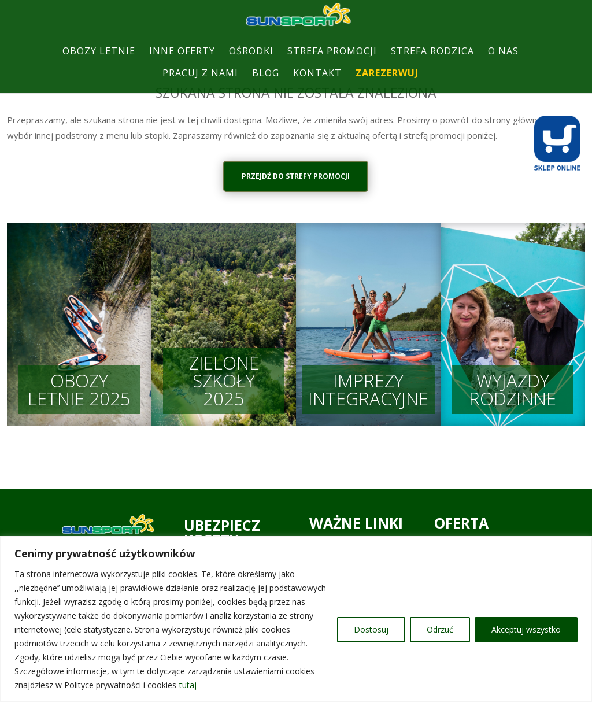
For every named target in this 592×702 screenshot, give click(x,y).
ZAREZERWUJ (387, 84)
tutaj (188, 684)
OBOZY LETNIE (98, 62)
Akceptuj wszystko (526, 629)
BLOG (265, 84)
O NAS (503, 62)
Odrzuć (440, 629)
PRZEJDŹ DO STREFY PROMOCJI (296, 176)
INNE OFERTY (182, 62)
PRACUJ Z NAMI (200, 84)
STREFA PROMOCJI (332, 62)
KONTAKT (317, 84)
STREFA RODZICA (432, 62)
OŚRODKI (251, 62)
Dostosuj (371, 629)
